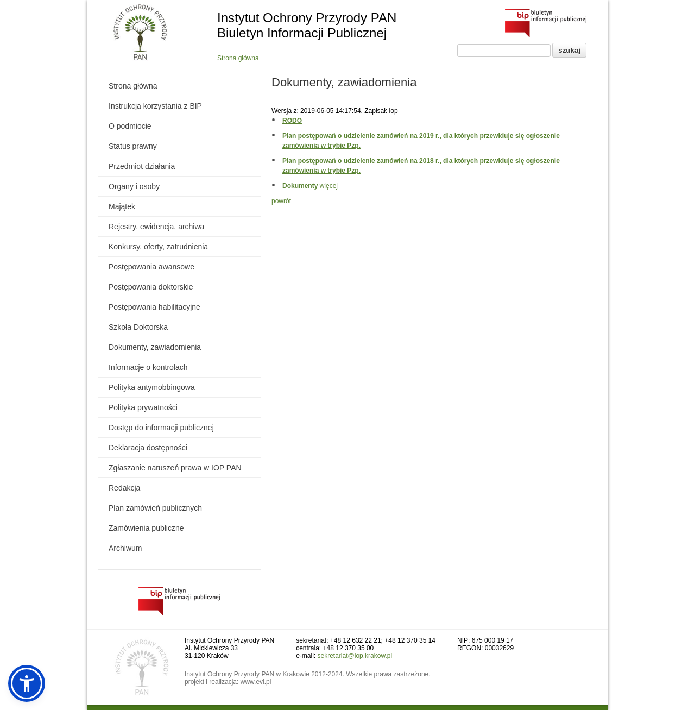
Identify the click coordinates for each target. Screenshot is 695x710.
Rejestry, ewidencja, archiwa (156, 226)
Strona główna (238, 58)
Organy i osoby (134, 186)
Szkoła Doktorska (138, 327)
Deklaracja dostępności (148, 447)
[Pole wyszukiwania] (504, 50)
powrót (281, 201)
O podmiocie (130, 126)
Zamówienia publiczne (146, 528)
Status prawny (133, 146)
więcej (310, 186)
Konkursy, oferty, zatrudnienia (158, 246)
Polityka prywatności (143, 407)
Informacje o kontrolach (148, 367)
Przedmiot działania (142, 166)
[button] (26, 683)
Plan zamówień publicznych (155, 508)
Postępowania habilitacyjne (154, 307)
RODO (292, 120)
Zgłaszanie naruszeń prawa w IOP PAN (175, 467)
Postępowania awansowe (151, 266)
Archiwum (125, 548)
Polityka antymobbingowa (152, 387)
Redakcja (124, 487)
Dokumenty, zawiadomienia (155, 347)
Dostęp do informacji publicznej (161, 427)
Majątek (122, 206)
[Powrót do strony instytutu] (140, 33)
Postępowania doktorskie (151, 286)
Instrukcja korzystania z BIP (155, 106)
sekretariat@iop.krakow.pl (355, 655)
